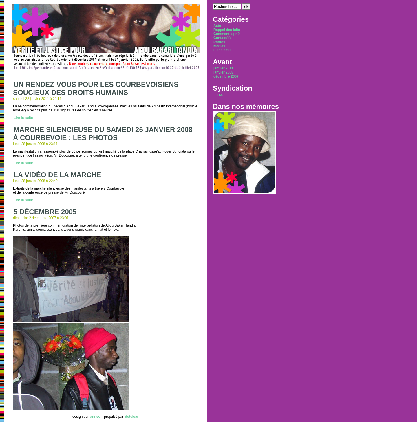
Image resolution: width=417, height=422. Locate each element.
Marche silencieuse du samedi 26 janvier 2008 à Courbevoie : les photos (102, 134)
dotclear (131, 416)
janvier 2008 (223, 72)
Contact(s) (222, 38)
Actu (217, 26)
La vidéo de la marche (57, 175)
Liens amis (222, 50)
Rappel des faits (226, 30)
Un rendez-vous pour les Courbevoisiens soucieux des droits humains (95, 88)
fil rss (218, 95)
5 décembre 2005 (45, 212)
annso (95, 416)
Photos (219, 42)
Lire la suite (23, 118)
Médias (219, 46)
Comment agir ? (226, 34)
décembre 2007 (226, 76)
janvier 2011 (223, 68)
